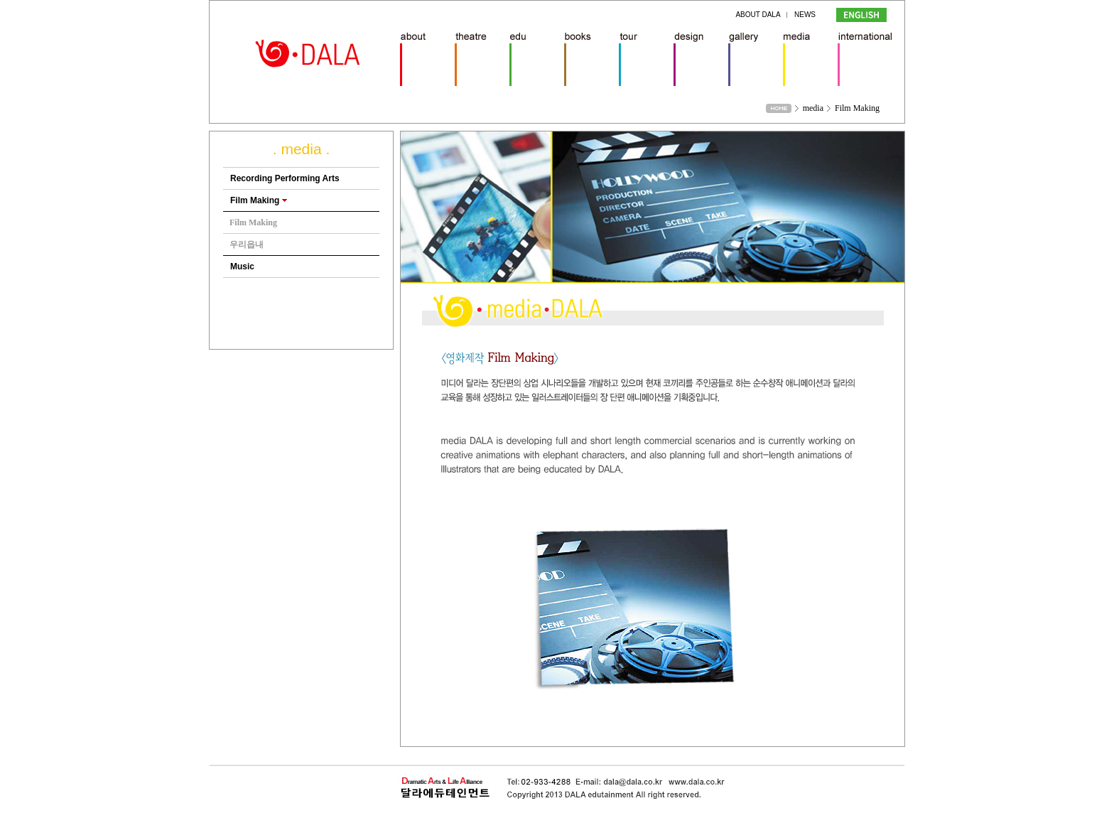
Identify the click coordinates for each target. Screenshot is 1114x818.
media (813, 108)
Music (242, 266)
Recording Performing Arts (285, 178)
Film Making (258, 200)
